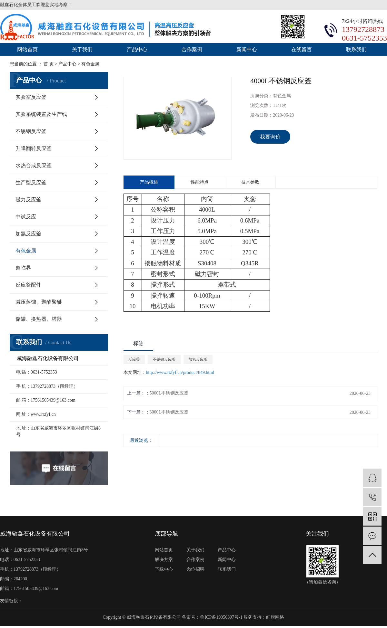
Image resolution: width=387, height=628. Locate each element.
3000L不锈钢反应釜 (169, 412)
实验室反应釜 (30, 97)
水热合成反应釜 (33, 165)
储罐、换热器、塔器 (38, 319)
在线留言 (301, 49)
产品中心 (137, 49)
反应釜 (134, 359)
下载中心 (164, 569)
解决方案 (164, 559)
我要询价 (270, 136)
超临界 (23, 268)
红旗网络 (275, 617)
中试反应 (25, 216)
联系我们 (356, 49)
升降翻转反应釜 (33, 148)
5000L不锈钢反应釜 (169, 393)
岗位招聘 (195, 569)
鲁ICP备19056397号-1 (221, 617)
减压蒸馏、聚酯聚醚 (38, 302)
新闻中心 (246, 49)
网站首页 (27, 49)
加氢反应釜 (28, 233)
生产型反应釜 (30, 182)
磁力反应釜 (28, 199)
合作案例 (192, 49)
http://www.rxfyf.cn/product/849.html (180, 372)
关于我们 (82, 49)
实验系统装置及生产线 (41, 114)
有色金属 (25, 250)
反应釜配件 (28, 285)
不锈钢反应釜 (30, 131)
